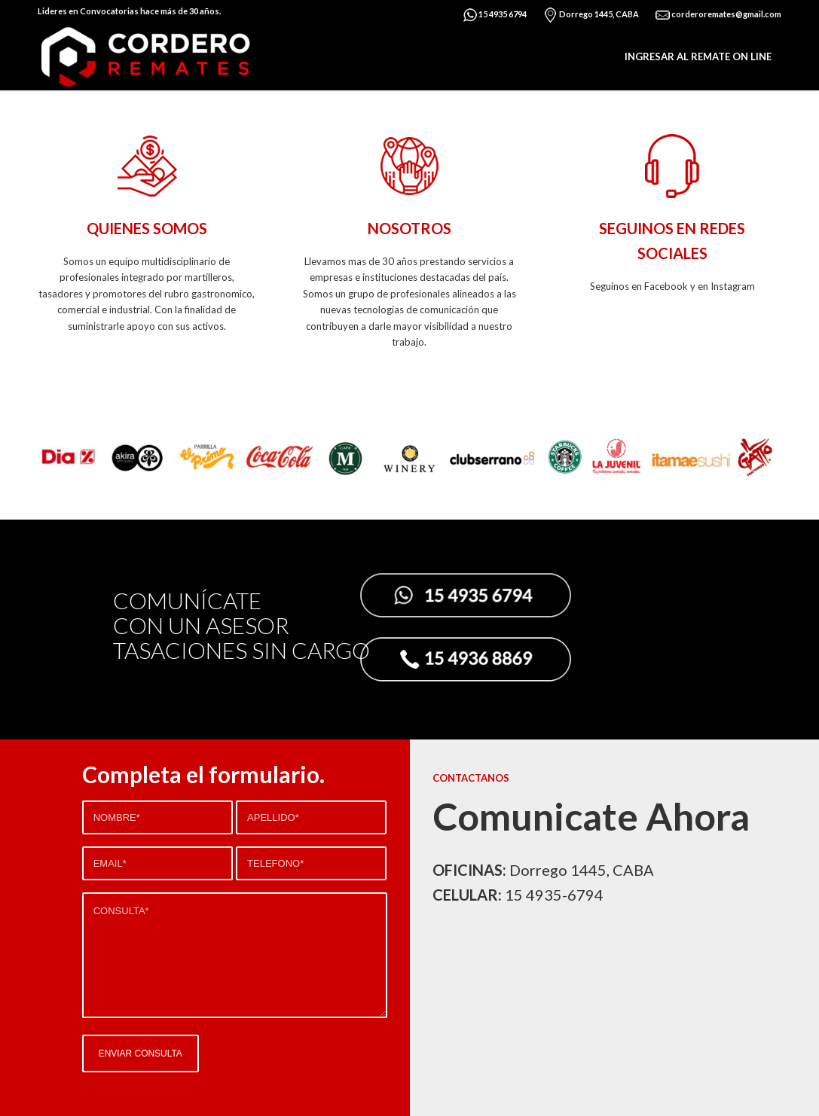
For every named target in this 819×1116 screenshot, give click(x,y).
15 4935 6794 (494, 15)
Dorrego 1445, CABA (590, 15)
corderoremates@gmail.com (718, 15)
